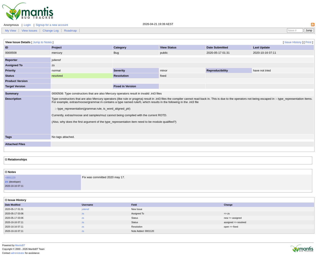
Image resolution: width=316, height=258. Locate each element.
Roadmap (70, 30)
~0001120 (10, 177)
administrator (18, 253)
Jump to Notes (42, 42)
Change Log (51, 30)
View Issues (29, 30)
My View (10, 30)
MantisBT (20, 245)
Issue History (293, 42)
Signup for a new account (52, 25)
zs (6, 181)
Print (308, 42)
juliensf (85, 209)
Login (27, 25)
